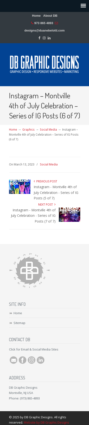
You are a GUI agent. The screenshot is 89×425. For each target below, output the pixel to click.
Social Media (48, 129)
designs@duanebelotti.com (44, 30)
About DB (50, 15)
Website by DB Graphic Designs (46, 422)
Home (36, 15)
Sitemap (19, 323)
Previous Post (45, 181)
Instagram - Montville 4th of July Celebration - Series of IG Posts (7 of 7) (33, 216)
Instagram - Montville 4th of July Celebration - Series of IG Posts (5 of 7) (56, 193)
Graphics (28, 129)
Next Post (47, 204)
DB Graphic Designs (44, 62)
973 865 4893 (43, 23)
